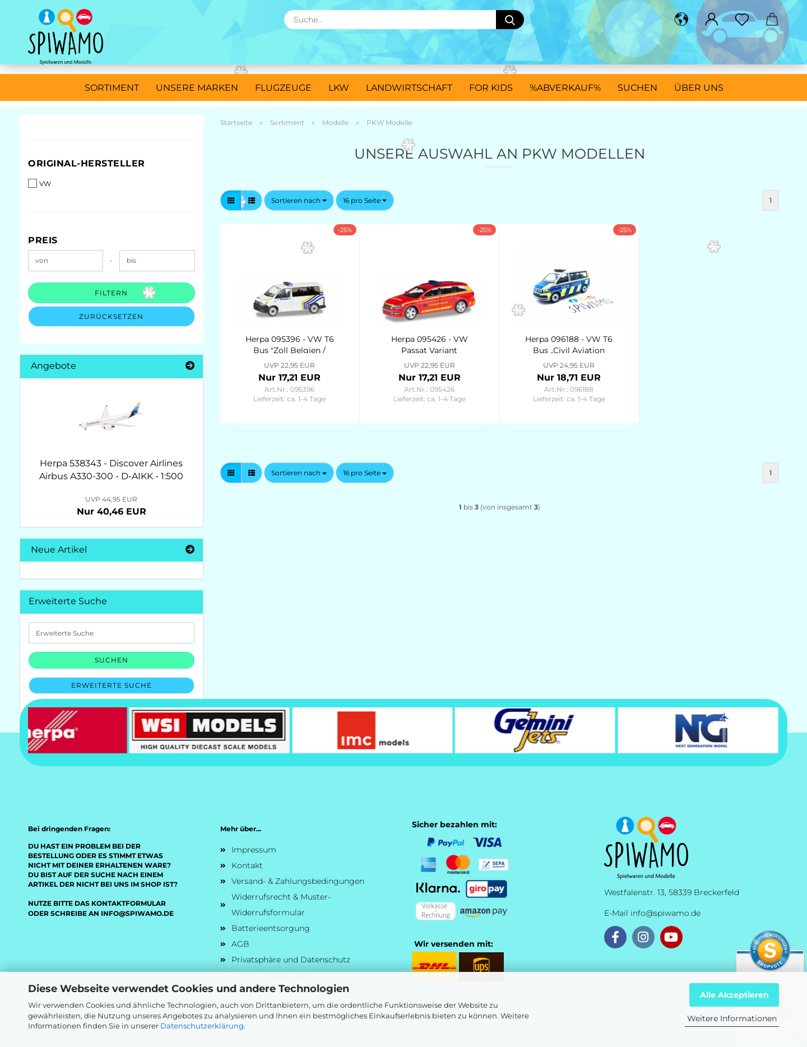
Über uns (698, 87)
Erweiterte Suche (111, 685)
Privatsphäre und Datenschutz (290, 960)
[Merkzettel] (742, 19)
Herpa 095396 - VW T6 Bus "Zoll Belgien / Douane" (289, 343)
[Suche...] (510, 19)
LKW (338, 87)
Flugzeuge (283, 87)
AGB (240, 944)
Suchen (637, 87)
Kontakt (247, 865)
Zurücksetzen (111, 316)
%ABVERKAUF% (565, 87)
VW (39, 183)
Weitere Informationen (732, 1018)
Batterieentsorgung (270, 928)
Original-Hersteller (86, 163)
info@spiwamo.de (665, 913)
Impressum (253, 850)
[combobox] (299, 200)
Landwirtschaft (409, 87)
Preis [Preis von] (43, 240)
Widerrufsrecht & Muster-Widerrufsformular (281, 905)
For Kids (491, 87)
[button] (681, 19)
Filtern (111, 293)
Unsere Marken (197, 87)
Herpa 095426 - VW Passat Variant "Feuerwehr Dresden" (429, 343)
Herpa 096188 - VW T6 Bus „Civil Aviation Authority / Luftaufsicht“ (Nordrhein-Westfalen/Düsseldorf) (569, 343)
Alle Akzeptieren (734, 995)
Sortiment (112, 87)
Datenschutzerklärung (202, 1025)
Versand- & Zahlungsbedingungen (297, 881)
